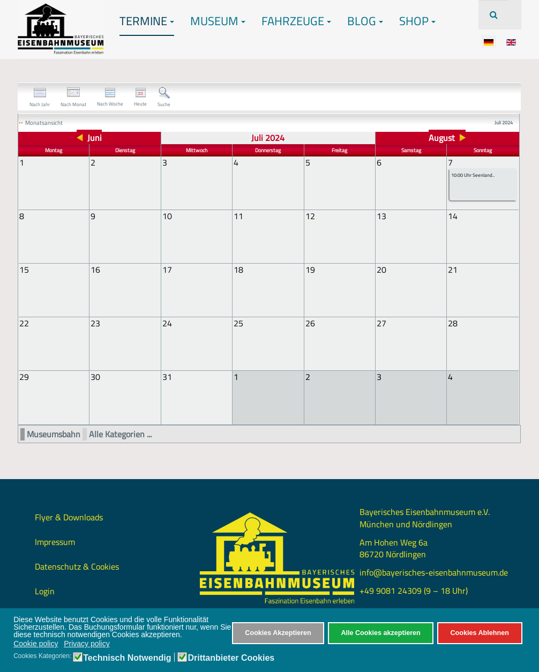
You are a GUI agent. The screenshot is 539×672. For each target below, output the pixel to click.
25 (238, 323)
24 (167, 323)
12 (310, 216)
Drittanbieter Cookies (231, 658)
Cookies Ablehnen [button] (479, 633)
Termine (146, 21)
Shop (417, 21)
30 (95, 377)
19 (310, 270)
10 (167, 216)
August (442, 138)
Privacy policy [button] (87, 643)
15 (24, 270)
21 (453, 270)
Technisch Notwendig (127, 658)
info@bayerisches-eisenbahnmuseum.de (434, 572)
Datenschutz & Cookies (77, 566)
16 (95, 270)
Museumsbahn (53, 434)
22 (24, 323)
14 (453, 216)
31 (167, 377)
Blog (365, 21)
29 (24, 377)
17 (167, 270)
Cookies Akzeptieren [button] (278, 633)
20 (381, 270)
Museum (217, 21)
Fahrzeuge (296, 21)
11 (238, 216)
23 (95, 323)
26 (310, 323)
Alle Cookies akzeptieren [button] (380, 633)
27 (381, 323)
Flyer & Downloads (69, 517)
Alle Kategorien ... (120, 434)
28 (453, 323)
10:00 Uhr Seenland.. (473, 176)
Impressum (55, 541)
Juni (94, 138)
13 (381, 216)
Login (45, 591)
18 (238, 270)
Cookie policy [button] (35, 643)
